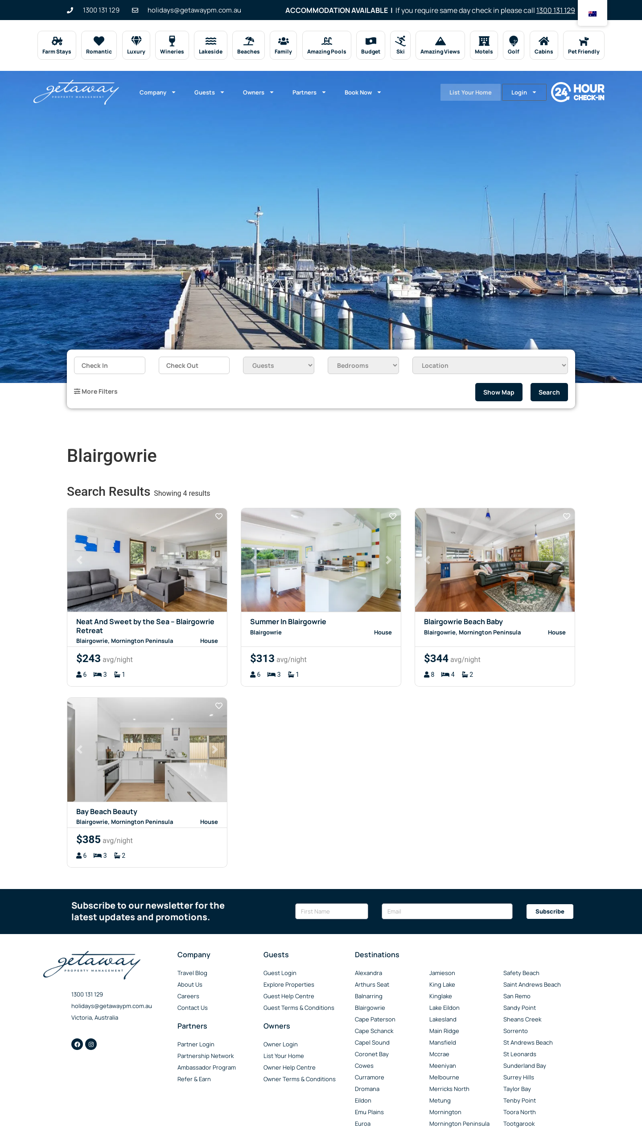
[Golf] (513, 41)
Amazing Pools (326, 51)
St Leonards (519, 1054)
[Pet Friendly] (583, 41)
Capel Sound (372, 1042)
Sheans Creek (522, 1019)
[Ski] (400, 41)
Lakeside (210, 51)
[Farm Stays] (57, 41)
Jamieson (442, 973)
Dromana (367, 1089)
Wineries (172, 51)
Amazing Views (440, 51)
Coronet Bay (372, 1054)
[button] (79, 560)
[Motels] (484, 41)
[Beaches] (248, 41)
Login (524, 92)
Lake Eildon (444, 1008)
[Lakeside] (210, 41)
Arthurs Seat (372, 984)
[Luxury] (136, 41)
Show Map (498, 392)
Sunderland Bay (524, 1066)
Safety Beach (521, 973)
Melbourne (444, 1077)
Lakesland (443, 1019)
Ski (400, 51)
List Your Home (464, 92)
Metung (440, 1100)
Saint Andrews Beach (532, 984)
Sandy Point (519, 1008)
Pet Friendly (584, 51)
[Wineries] (172, 41)
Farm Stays (56, 51)
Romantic (99, 51)
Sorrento (515, 1031)
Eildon (363, 1100)
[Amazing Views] (440, 41)
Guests (209, 92)
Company (158, 92)
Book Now (363, 92)
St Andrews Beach (528, 1042)
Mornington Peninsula (459, 1124)
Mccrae (439, 1054)
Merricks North (449, 1089)
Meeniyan (442, 1066)
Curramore (369, 1077)
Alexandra (368, 973)
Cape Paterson (375, 1019)
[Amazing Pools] (326, 41)
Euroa (362, 1124)
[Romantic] (99, 41)
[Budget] (370, 41)
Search (549, 392)
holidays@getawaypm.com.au (111, 1006)
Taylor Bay (517, 1089)
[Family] (283, 41)
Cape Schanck (374, 1031)
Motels (484, 51)
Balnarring (369, 996)
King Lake (442, 984)
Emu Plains (369, 1112)
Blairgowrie (370, 1008)
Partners (309, 92)
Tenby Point (519, 1100)
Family (283, 51)
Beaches (248, 51)
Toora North (519, 1112)
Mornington (445, 1112)
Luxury (136, 51)
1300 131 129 (555, 10)
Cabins (544, 51)
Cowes (364, 1066)
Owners (259, 92)
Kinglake (440, 996)
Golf (513, 51)
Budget (370, 51)
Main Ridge (444, 1031)
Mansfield (442, 1042)
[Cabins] (544, 41)
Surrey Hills (518, 1077)
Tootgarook (519, 1124)
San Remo (517, 996)
